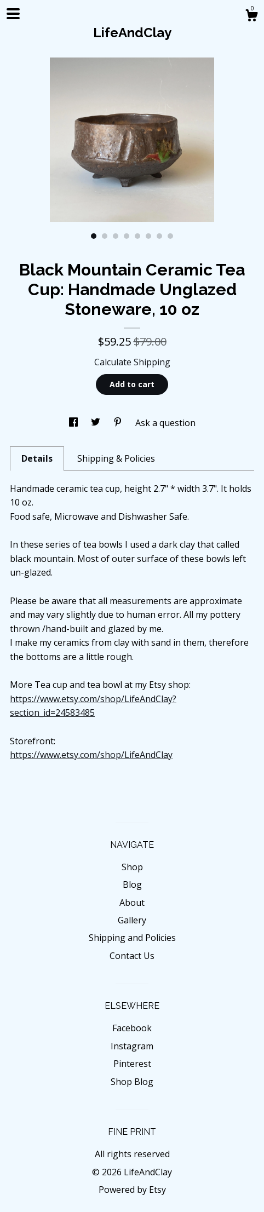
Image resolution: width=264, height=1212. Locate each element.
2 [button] (104, 236)
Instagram (132, 1046)
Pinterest (132, 1064)
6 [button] (148, 236)
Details (37, 458)
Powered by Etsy (132, 1190)
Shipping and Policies (132, 938)
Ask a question (165, 423)
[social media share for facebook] (74, 423)
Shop (132, 867)
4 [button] (126, 236)
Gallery (132, 920)
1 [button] (93, 236)
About (132, 903)
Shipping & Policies (116, 458)
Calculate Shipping (132, 362)
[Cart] (251, 16)
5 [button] (137, 236)
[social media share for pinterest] (118, 423)
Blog (132, 884)
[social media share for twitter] (96, 423)
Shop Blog (132, 1082)
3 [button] (115, 236)
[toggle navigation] (13, 13)
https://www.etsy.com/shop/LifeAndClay (91, 755)
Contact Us (132, 956)
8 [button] (170, 236)
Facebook (132, 1028)
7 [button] (159, 236)
